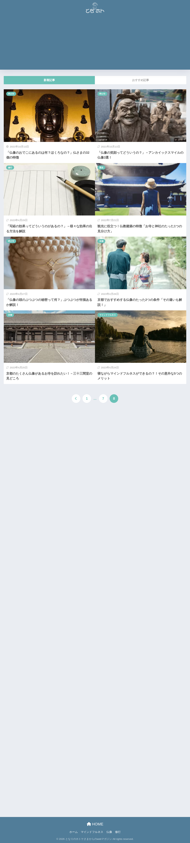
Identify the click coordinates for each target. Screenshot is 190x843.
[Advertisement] (95, 43)
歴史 (101, 167)
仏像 (109, 831)
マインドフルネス (107, 315)
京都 (101, 241)
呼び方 (11, 94)
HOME (95, 824)
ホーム (73, 831)
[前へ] (76, 398)
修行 (10, 167)
